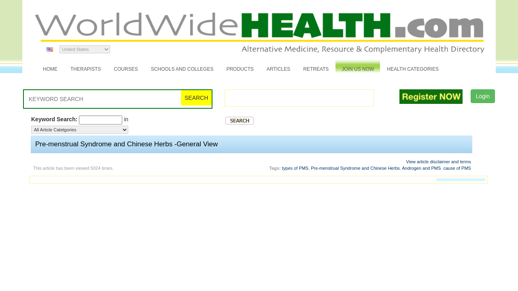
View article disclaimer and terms (438, 161)
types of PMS (295, 168)
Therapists (85, 69)
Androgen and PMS (421, 168)
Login (483, 96)
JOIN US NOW (358, 69)
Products (239, 69)
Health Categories (413, 69)
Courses (126, 69)
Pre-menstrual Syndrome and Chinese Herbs (355, 168)
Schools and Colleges (182, 69)
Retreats (316, 69)
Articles (278, 69)
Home (50, 69)
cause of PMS (457, 168)
